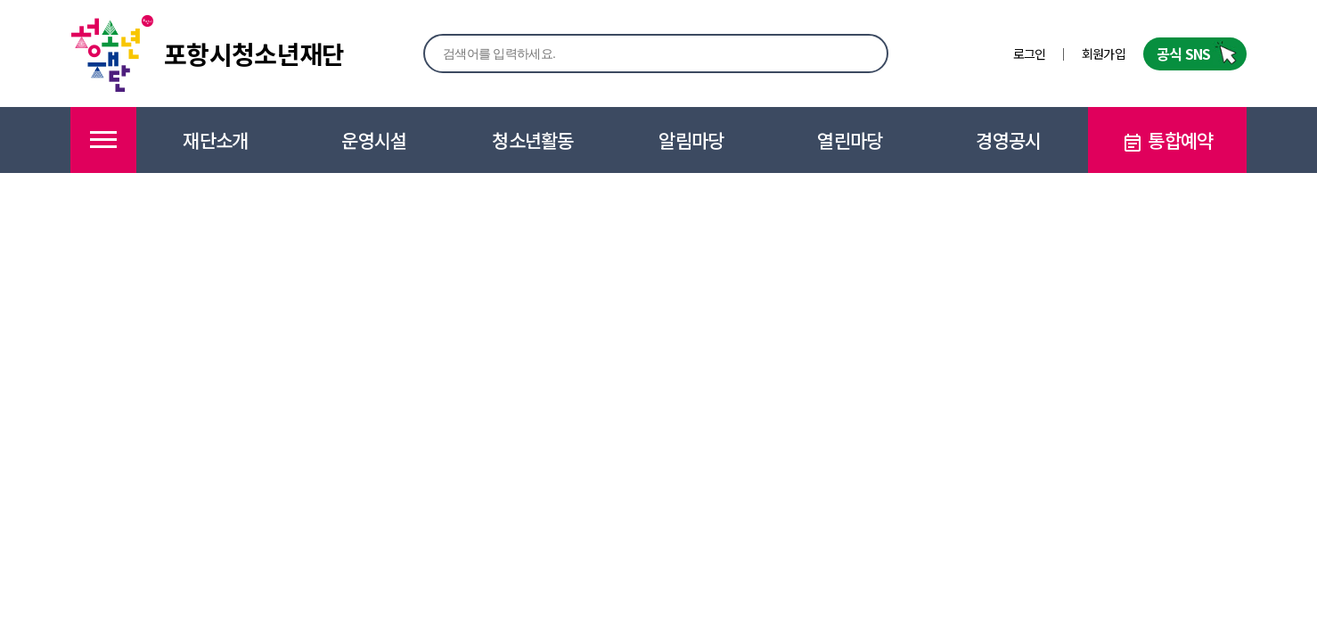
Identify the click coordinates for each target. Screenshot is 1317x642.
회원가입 (1103, 53)
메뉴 (103, 140)
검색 (855, 52)
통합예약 (1167, 140)
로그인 (1029, 53)
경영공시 (1008, 140)
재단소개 (215, 140)
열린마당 (849, 140)
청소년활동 (533, 140)
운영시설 (373, 140)
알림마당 (691, 140)
